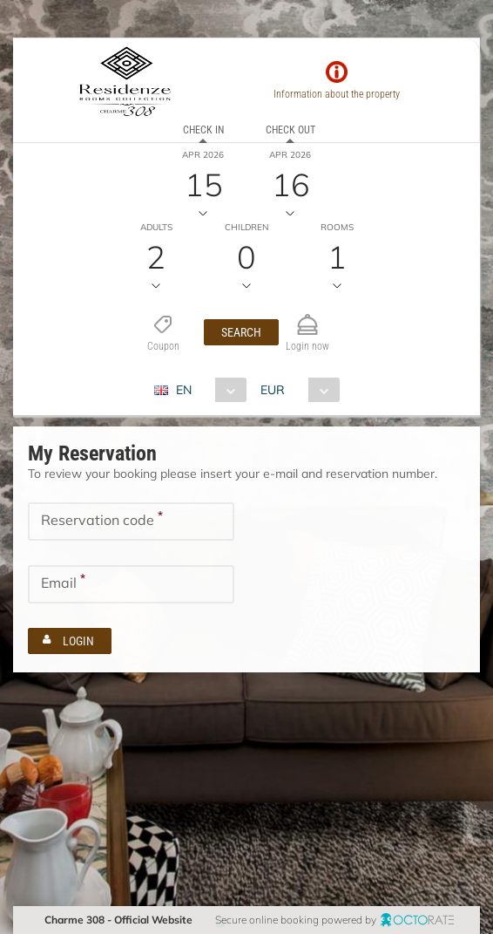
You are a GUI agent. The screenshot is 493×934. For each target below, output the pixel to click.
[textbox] (131, 521)
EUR (272, 390)
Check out (290, 130)
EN (184, 390)
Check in (203, 130)
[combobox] (207, 389)
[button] (241, 332)
